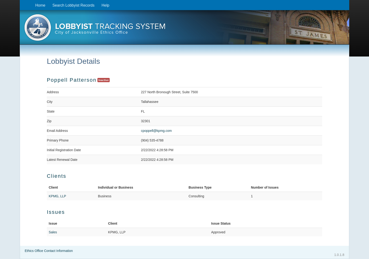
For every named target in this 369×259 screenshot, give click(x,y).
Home (40, 5)
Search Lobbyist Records (73, 5)
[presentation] (184, 29)
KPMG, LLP (57, 196)
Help (105, 5)
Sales (53, 232)
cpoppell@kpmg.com (156, 131)
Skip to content (23, 2)
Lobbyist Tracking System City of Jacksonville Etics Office (184, 29)
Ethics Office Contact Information (49, 251)
